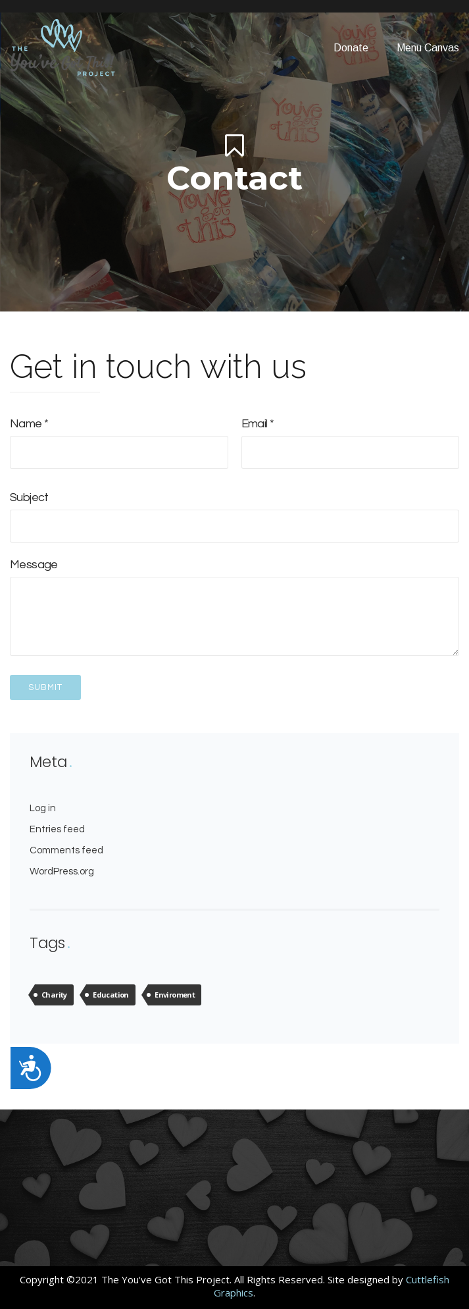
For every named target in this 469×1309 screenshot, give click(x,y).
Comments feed (66, 850)
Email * (350, 437)
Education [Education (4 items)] (111, 995)
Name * (119, 437)
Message (234, 608)
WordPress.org (62, 871)
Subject (234, 511)
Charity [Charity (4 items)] (54, 995)
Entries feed (57, 829)
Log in (43, 808)
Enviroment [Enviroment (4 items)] (175, 995)
